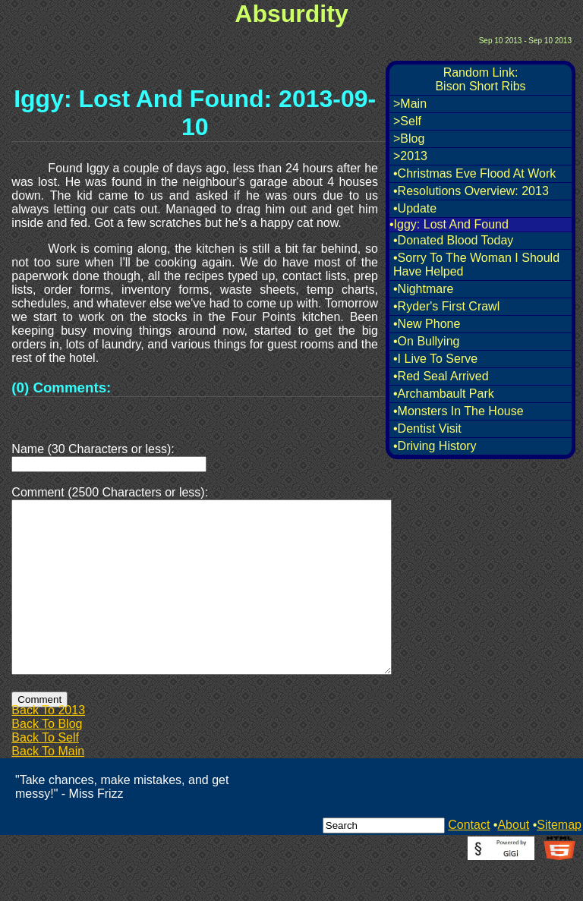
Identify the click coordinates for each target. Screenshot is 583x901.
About (513, 861)
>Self (407, 121)
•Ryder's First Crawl (446, 306)
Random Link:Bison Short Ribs (480, 79)
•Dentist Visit (427, 428)
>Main (410, 103)
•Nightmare (423, 288)
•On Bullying (426, 341)
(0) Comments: (61, 387)
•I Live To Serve (435, 358)
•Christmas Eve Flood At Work (474, 173)
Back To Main (47, 787)
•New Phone (426, 323)
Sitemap (559, 861)
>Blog (408, 138)
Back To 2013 (48, 746)
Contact (469, 861)
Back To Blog (46, 760)
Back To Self (45, 773)
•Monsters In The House (458, 411)
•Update (414, 208)
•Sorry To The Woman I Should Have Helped (476, 264)
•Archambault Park (443, 393)
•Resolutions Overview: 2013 (471, 190)
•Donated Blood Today (453, 240)
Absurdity (291, 13)
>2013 (410, 156)
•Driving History (435, 445)
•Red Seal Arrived (441, 376)
